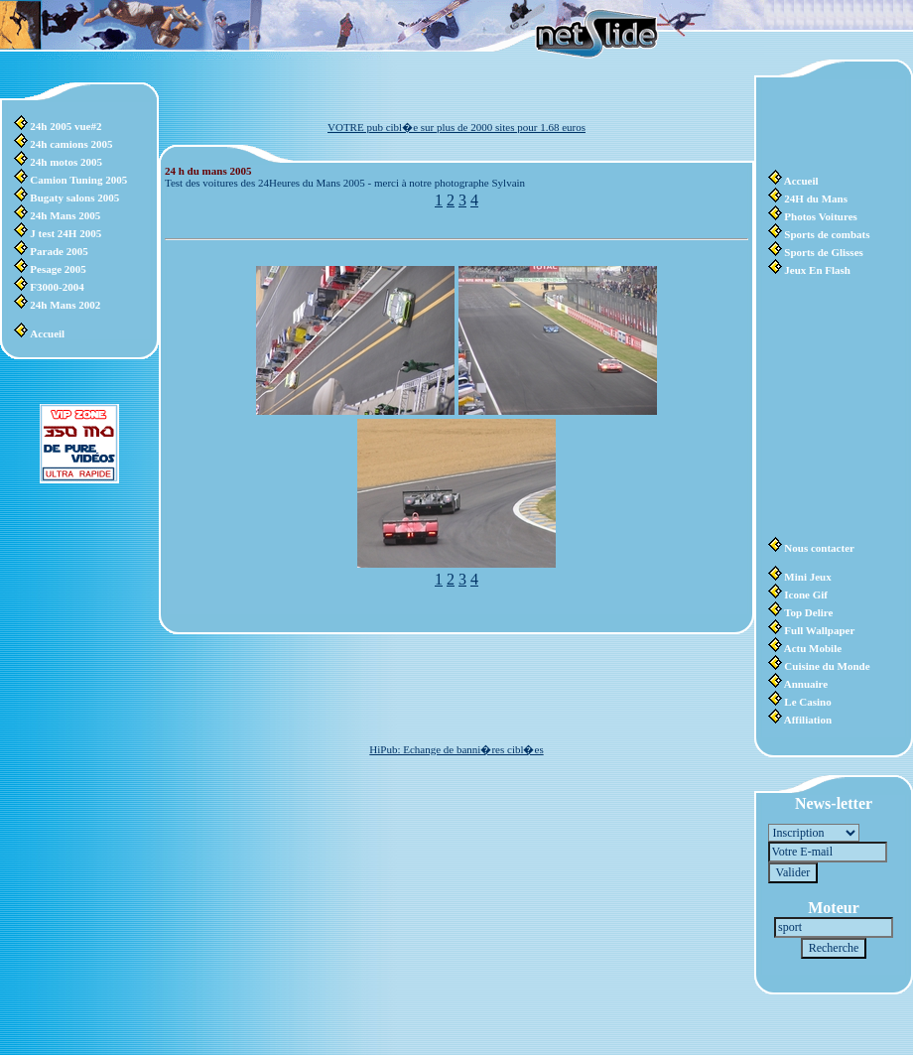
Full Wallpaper (819, 630)
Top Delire (808, 612)
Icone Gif (806, 594)
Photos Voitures (820, 216)
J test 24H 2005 (65, 233)
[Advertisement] (827, 124)
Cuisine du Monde (826, 666)
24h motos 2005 (66, 162)
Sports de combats (826, 234)
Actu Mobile (813, 648)
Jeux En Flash (817, 270)
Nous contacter (819, 548)
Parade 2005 (58, 251)
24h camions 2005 (71, 144)
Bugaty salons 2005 (74, 197)
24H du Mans (816, 198)
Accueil (47, 333)
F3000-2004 (56, 287)
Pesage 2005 (58, 269)
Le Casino (807, 702)
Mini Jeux (807, 577)
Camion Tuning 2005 (78, 180)
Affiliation (808, 719)
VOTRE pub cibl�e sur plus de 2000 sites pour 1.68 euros (456, 127)
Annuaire (806, 684)
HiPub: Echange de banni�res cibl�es (456, 749)
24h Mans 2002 (65, 305)
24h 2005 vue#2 (65, 126)
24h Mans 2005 (65, 215)
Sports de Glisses (823, 252)
